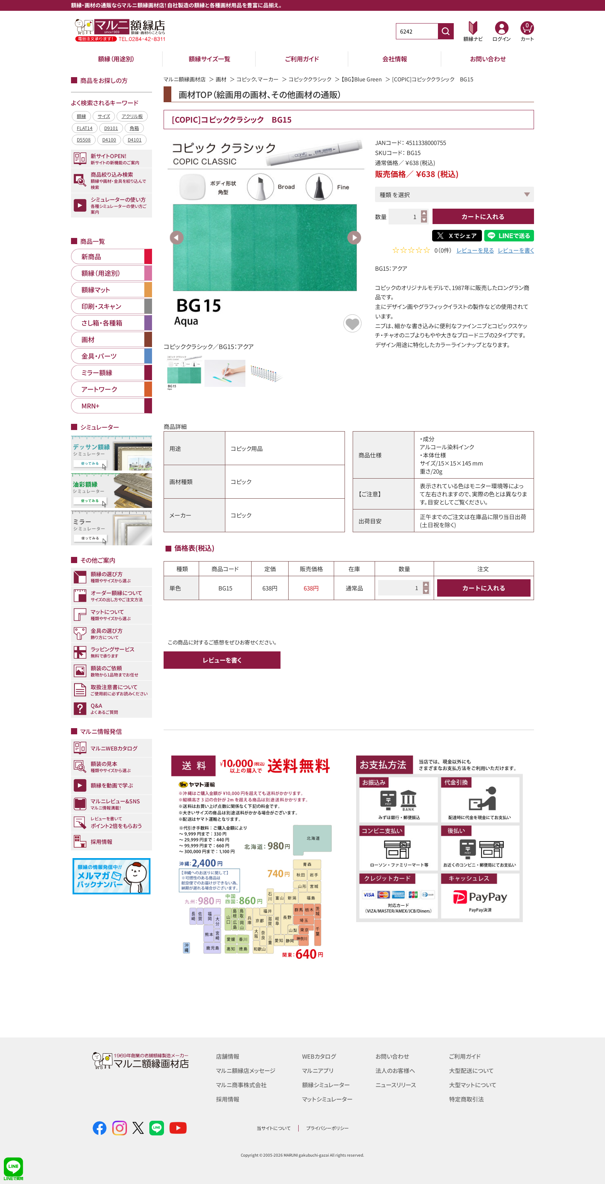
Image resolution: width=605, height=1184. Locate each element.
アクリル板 (132, 116)
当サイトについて (274, 1128)
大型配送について (471, 1070)
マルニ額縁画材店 (185, 79)
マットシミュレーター (327, 1098)
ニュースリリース (395, 1084)
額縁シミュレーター (326, 1084)
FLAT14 (85, 128)
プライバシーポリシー (327, 1128)
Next (354, 238)
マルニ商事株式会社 (241, 1084)
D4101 (135, 139)
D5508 (84, 139)
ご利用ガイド (302, 58)
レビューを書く (516, 251)
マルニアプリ (317, 1070)
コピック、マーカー (258, 79)
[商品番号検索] (445, 31)
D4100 (109, 139)
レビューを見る (475, 251)
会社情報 (394, 58)
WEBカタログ (319, 1056)
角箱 (134, 128)
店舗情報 (227, 1056)
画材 (221, 79)
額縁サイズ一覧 (209, 58)
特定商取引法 (466, 1098)
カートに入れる (483, 216)
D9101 (111, 128)
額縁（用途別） (116, 58)
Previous (177, 238)
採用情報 (227, 1098)
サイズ (104, 116)
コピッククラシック (310, 79)
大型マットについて (473, 1084)
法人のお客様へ (395, 1070)
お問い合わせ (488, 58)
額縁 (81, 116)
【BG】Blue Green (361, 79)
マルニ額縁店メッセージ (245, 1070)
